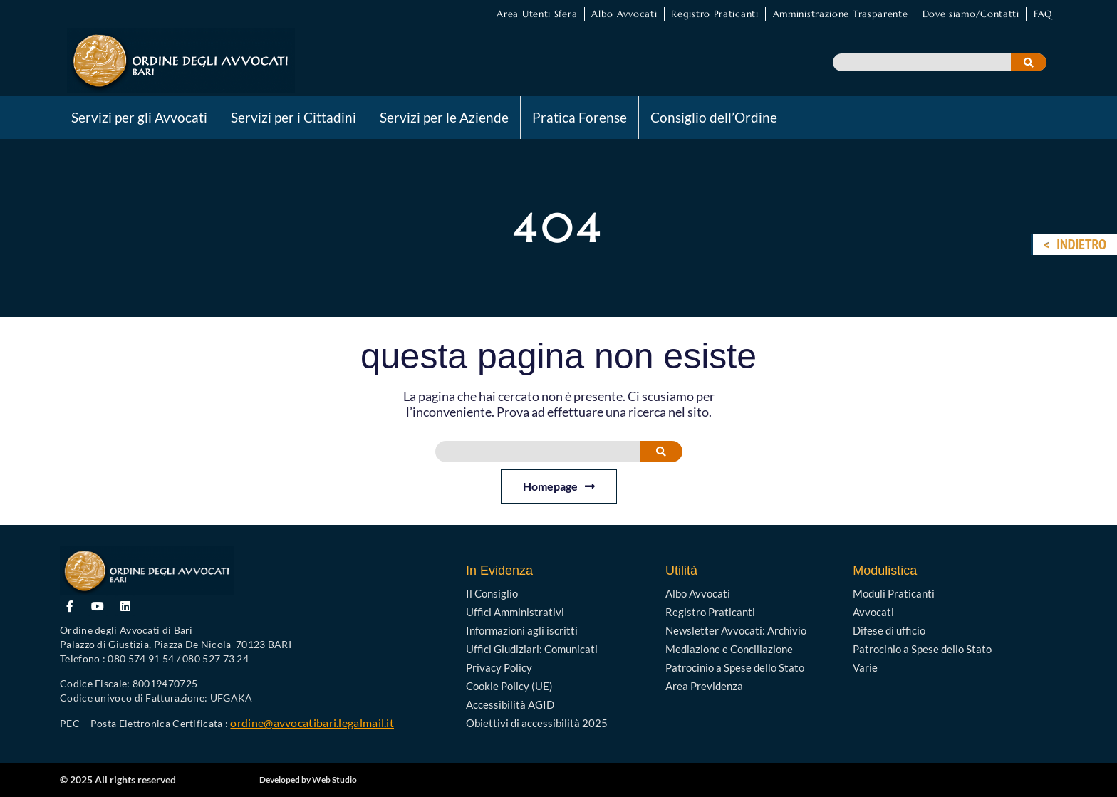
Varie (865, 667)
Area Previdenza (704, 685)
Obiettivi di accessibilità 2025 (537, 723)
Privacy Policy (499, 667)
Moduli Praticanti (894, 593)
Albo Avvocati (624, 14)
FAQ (1043, 14)
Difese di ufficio (889, 630)
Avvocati (873, 611)
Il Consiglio (492, 593)
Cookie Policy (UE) (509, 685)
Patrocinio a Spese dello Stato (734, 667)
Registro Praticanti (714, 14)
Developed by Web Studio (308, 779)
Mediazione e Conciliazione (729, 648)
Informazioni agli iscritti (522, 630)
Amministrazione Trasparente (840, 14)
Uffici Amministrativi (515, 611)
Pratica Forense (579, 117)
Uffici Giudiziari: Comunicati (532, 648)
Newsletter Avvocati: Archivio (735, 630)
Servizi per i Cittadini (293, 117)
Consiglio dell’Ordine (713, 117)
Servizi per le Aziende (444, 117)
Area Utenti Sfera (537, 14)
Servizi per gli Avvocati (139, 117)
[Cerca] (1028, 62)
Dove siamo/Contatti (971, 14)
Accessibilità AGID (510, 704)
